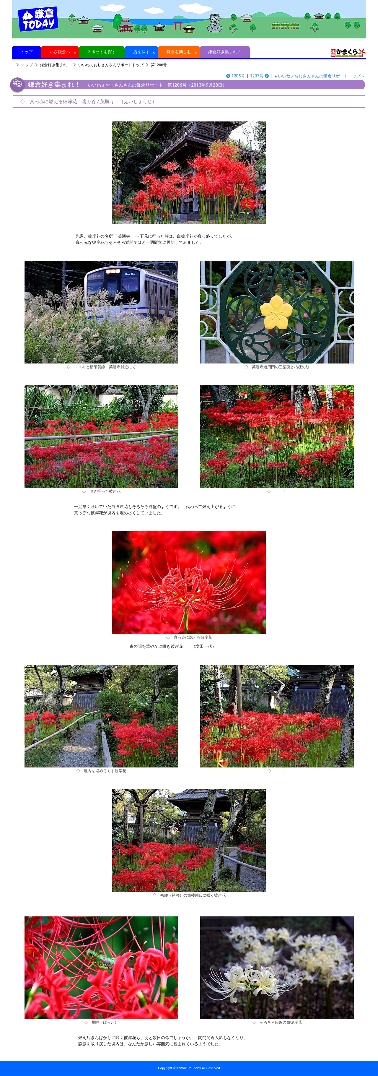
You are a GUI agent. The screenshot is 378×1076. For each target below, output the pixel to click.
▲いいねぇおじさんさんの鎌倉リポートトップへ (319, 76)
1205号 (235, 76)
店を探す (141, 51)
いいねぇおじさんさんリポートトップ (111, 65)
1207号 (259, 76)
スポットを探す (101, 51)
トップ (26, 51)
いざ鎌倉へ (60, 51)
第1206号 (159, 65)
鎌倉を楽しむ (179, 51)
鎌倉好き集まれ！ (224, 51)
